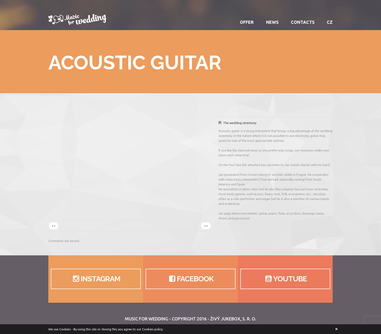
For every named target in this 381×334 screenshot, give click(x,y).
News (272, 22)
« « (53, 225)
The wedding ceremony (239, 123)
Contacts (302, 22)
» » (206, 225)
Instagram (95, 279)
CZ (330, 22)
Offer (247, 22)
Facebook (190, 279)
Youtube (285, 279)
